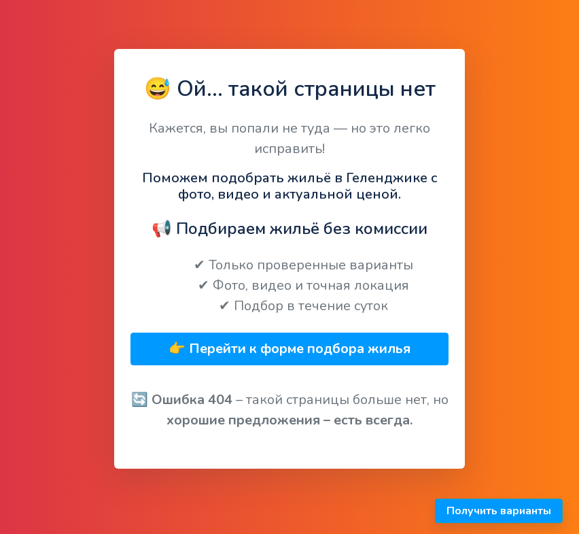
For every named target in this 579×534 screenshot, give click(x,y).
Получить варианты (498, 510)
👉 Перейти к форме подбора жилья (289, 348)
